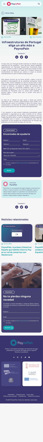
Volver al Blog (7, 13)
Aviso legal (30, 394)
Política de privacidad (22, 163)
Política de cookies (34, 396)
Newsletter (11, 394)
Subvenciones (20, 394)
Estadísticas (22, 396)
